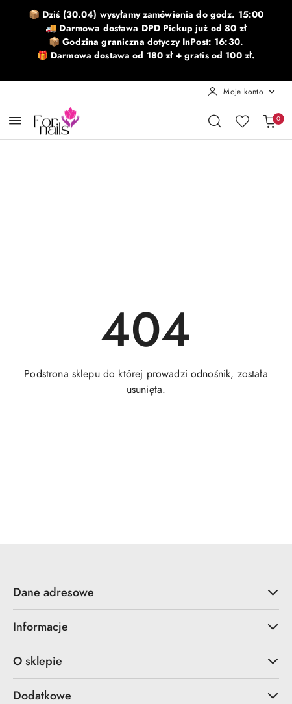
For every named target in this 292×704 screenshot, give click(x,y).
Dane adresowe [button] (146, 592)
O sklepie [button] (146, 661)
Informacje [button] (146, 626)
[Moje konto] (242, 92)
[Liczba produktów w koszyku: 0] (269, 120)
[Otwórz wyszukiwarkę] (215, 120)
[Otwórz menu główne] (15, 120)
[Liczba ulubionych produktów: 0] (242, 120)
